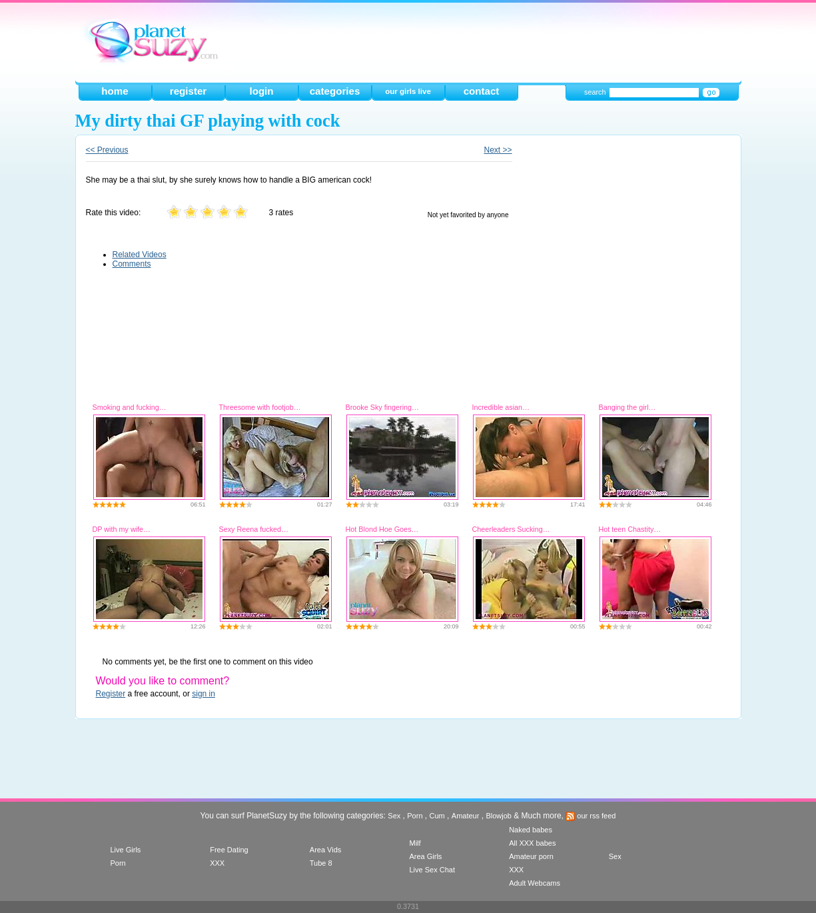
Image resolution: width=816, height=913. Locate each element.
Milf (414, 843)
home (114, 91)
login (261, 91)
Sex (394, 816)
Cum (437, 816)
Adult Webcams (534, 883)
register (188, 91)
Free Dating (229, 850)
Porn (414, 816)
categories (335, 91)
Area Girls (425, 856)
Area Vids (326, 850)
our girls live (408, 91)
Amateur (466, 816)
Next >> (498, 150)
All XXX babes (532, 843)
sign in (203, 693)
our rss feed (590, 816)
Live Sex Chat (431, 870)
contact (482, 91)
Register (111, 693)
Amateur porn (531, 856)
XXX (217, 863)
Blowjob (499, 816)
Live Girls (126, 850)
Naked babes (530, 830)
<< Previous (107, 150)
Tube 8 (321, 863)
